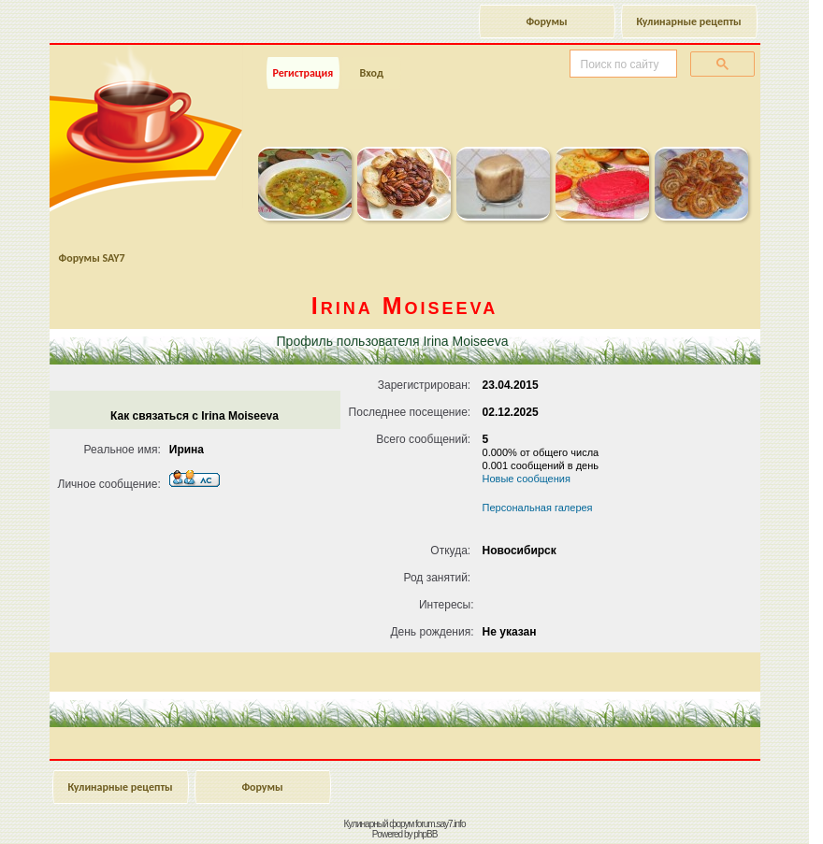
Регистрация (303, 72)
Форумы (546, 21)
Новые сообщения (526, 478)
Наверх (734, 809)
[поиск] (621, 64)
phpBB (425, 834)
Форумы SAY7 (92, 258)
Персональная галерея (538, 507)
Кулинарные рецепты (688, 21)
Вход (371, 72)
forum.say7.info (440, 824)
